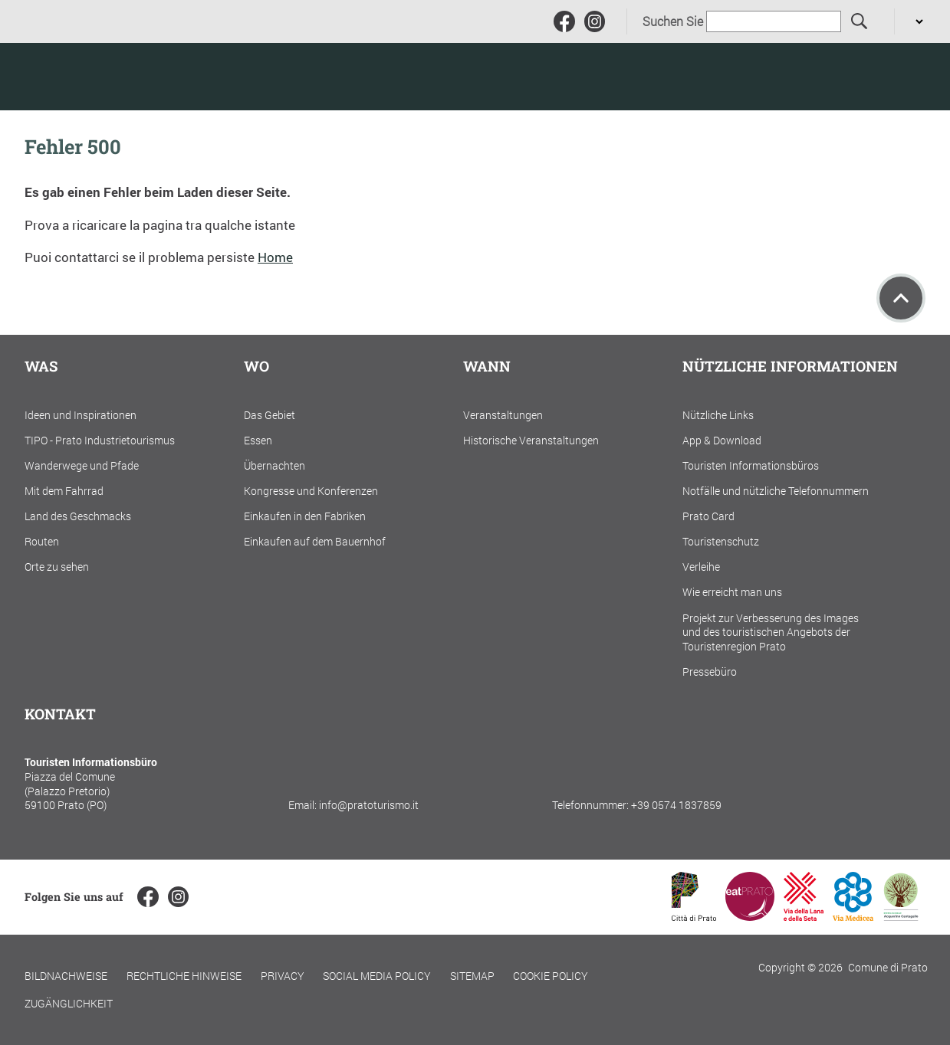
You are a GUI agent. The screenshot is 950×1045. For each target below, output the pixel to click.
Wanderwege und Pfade (82, 465)
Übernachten (274, 465)
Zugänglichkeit (69, 1003)
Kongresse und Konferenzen (311, 490)
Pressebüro (709, 671)
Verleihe (701, 566)
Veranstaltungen (503, 415)
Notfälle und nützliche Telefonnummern (775, 490)
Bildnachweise (66, 975)
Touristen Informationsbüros (750, 465)
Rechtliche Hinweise (184, 975)
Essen (258, 440)
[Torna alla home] (122, 76)
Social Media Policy (377, 975)
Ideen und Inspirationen (80, 415)
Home (275, 257)
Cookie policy (550, 975)
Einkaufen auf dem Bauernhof (315, 541)
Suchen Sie (673, 21)
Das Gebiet (269, 415)
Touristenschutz (720, 541)
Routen (42, 541)
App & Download (721, 440)
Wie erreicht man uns (732, 592)
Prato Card (708, 516)
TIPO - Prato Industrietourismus (100, 440)
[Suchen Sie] (860, 21)
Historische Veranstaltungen (531, 440)
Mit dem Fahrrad (64, 490)
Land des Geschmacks (78, 516)
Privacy (282, 975)
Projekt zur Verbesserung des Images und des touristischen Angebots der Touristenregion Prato (770, 632)
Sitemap (472, 975)
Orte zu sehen (57, 566)
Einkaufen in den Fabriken (305, 516)
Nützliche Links (718, 415)
